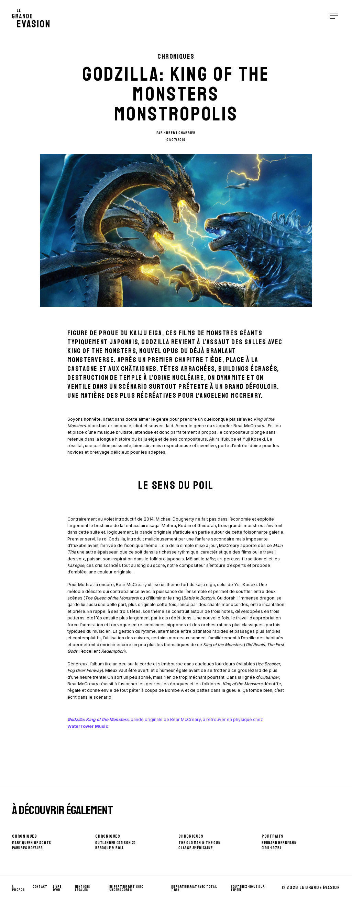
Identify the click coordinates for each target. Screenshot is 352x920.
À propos (18, 888)
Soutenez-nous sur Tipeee (248, 888)
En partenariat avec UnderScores (126, 888)
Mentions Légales (82, 888)
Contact (40, 887)
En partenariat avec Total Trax (194, 888)
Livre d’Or (57, 888)
